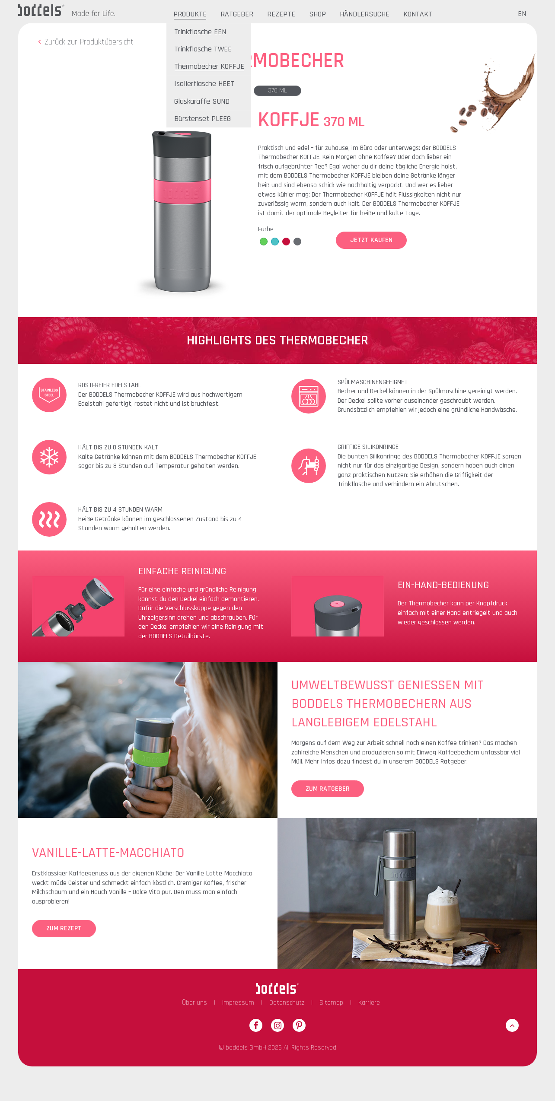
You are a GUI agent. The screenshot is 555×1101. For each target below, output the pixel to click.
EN (522, 14)
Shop (317, 14)
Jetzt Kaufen (371, 240)
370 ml (277, 90)
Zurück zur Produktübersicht (84, 42)
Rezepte (281, 14)
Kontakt (417, 14)
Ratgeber (236, 14)
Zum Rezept (64, 928)
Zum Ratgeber (328, 788)
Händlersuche (364, 14)
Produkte (190, 14)
